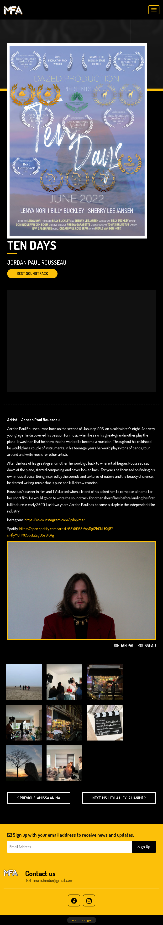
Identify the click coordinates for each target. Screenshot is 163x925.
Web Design (81, 920)
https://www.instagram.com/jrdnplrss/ (55, 519)
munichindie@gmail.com (49, 880)
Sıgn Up (143, 846)
